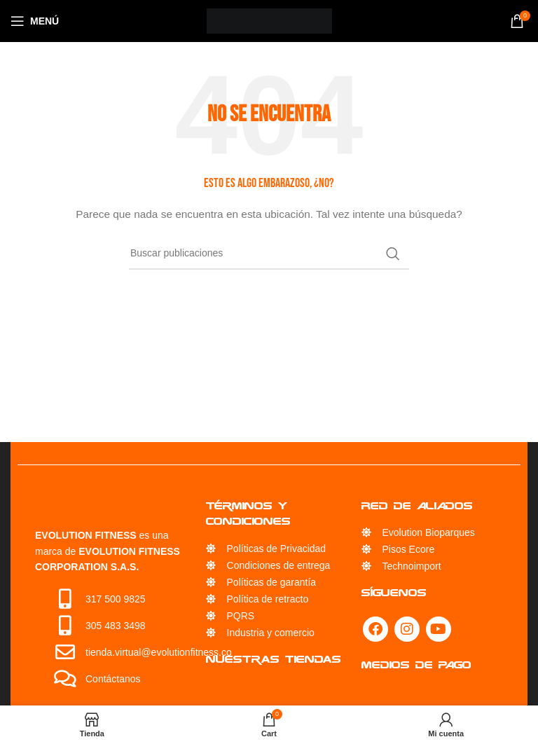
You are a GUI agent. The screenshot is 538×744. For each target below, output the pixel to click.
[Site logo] (269, 20)
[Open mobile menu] (35, 21)
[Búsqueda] (269, 253)
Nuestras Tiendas (273, 659)
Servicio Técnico (265, 688)
